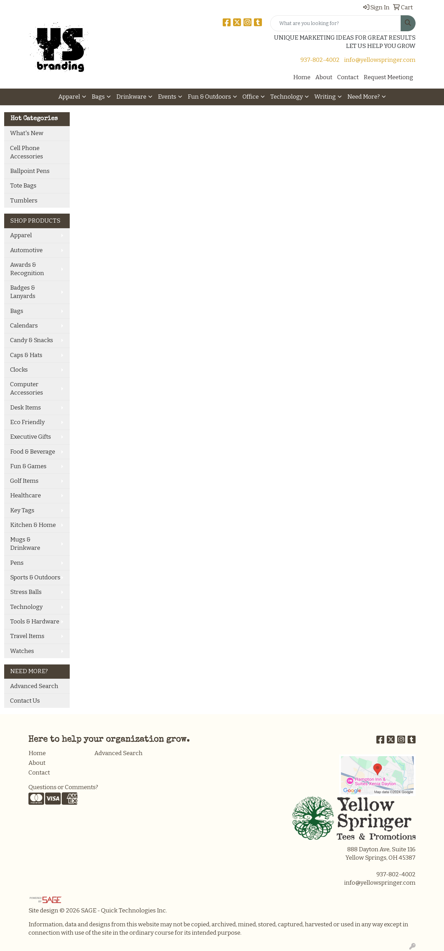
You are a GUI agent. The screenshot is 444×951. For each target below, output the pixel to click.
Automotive (26, 250)
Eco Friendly (27, 422)
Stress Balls (26, 592)
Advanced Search (34, 686)
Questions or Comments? (63, 787)
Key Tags (22, 510)
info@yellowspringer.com (380, 60)
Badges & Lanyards (22, 292)
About (323, 77)
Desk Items (25, 407)
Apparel (69, 96)
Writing (325, 96)
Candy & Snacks (31, 340)
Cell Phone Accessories (26, 152)
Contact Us (25, 700)
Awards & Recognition (27, 269)
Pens (17, 563)
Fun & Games (28, 466)
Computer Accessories (26, 388)
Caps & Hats (26, 355)
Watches (22, 651)
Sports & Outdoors (35, 577)
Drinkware (131, 96)
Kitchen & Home (33, 525)
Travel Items (27, 636)
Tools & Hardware (34, 621)
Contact (348, 77)
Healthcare (25, 495)
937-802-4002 (320, 60)
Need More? (363, 96)
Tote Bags (23, 185)
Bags (98, 96)
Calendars (24, 325)
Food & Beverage (32, 451)
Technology (286, 96)
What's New (26, 133)
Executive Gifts (30, 436)
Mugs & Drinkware (25, 544)
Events (167, 96)
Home (301, 77)
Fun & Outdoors (209, 96)
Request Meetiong (388, 77)
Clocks (19, 369)
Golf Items (24, 481)
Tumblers (23, 200)
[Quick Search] (335, 23)
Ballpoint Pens (30, 171)
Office (250, 96)
